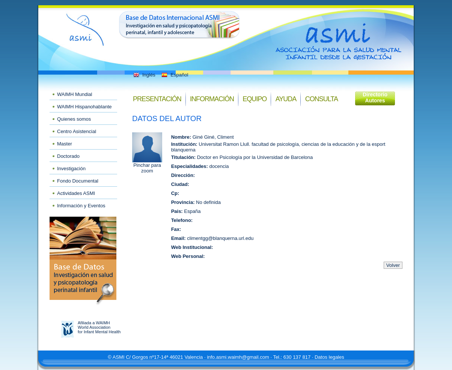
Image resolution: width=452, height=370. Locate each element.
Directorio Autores (375, 97)
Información (212, 99)
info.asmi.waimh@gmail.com (238, 357)
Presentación (157, 99)
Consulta (321, 99)
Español (174, 75)
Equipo (255, 99)
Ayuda (286, 99)
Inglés (143, 75)
